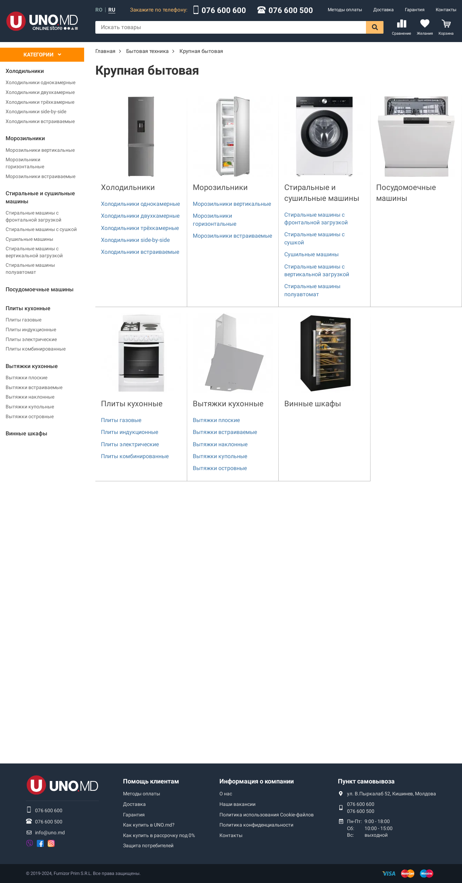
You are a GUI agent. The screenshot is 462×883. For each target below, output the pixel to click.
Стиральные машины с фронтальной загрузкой (33, 216)
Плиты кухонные (132, 403)
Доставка (383, 9)
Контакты (446, 9)
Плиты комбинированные (36, 349)
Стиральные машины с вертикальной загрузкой (34, 252)
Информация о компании (256, 781)
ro (98, 10)
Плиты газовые (23, 319)
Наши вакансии (237, 804)
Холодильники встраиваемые (40, 121)
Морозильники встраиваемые (40, 176)
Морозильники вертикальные (40, 150)
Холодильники (128, 187)
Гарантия (414, 9)
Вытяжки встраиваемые (34, 387)
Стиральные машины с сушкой (41, 229)
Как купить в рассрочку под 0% (159, 835)
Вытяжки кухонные (228, 403)
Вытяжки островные (30, 416)
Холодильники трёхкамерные (40, 102)
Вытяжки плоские (26, 377)
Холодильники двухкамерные (40, 92)
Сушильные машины (29, 239)
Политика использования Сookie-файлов (266, 814)
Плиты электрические (31, 339)
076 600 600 (224, 10)
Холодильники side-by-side (36, 111)
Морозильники (220, 187)
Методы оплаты (345, 9)
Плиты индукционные (31, 329)
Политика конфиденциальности (256, 825)
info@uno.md (50, 832)
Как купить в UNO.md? (149, 825)
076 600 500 (291, 10)
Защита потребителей (148, 845)
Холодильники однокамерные (40, 82)
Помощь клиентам (151, 781)
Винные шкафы (312, 403)
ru (111, 10)
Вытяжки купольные (30, 406)
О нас (225, 793)
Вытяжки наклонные (30, 397)
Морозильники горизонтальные (25, 163)
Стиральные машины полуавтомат (30, 268)
